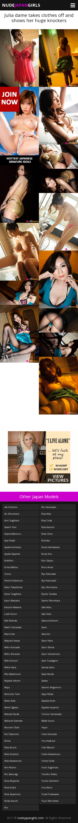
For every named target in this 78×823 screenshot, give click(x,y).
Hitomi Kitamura (13, 580)
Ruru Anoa (47, 567)
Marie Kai (9, 633)
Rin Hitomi (10, 767)
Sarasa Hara (47, 667)
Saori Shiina (47, 647)
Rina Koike (10, 787)
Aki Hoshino (10, 507)
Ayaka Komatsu (12, 547)
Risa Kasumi (47, 527)
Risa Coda (46, 520)
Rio (6, 807)
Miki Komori (11, 660)
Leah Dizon (10, 613)
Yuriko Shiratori (50, 780)
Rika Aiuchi (10, 747)
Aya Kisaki (9, 540)
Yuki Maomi (47, 747)
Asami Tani (10, 527)
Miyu (7, 687)
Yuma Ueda (47, 760)
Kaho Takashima (13, 587)
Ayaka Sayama (12, 553)
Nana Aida (9, 700)
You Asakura (48, 740)
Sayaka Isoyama (50, 707)
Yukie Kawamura (50, 754)
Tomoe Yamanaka (51, 714)
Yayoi (44, 727)
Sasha (44, 680)
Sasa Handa (47, 674)
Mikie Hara (10, 667)
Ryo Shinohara (49, 587)
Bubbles (8, 560)
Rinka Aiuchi (11, 800)
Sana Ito (45, 633)
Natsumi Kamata (13, 720)
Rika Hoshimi (11, 754)
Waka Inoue (47, 720)
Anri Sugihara (11, 520)
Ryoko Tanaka (49, 593)
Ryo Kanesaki (48, 573)
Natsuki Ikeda (11, 714)
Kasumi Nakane (12, 607)
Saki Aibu (46, 607)
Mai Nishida (10, 620)
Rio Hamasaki (48, 507)
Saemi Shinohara (50, 600)
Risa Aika (46, 513)
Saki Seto (46, 613)
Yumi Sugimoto (49, 767)
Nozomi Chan (11, 727)
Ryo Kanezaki (48, 580)
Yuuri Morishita (49, 800)
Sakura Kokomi (49, 620)
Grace (7, 573)
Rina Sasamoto (12, 794)
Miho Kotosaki (12, 647)
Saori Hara (47, 640)
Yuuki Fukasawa (50, 794)
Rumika (45, 540)
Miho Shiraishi (12, 653)
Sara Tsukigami (49, 660)
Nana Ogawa (11, 707)
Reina (7, 740)
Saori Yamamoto (50, 653)
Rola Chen (47, 533)
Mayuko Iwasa (12, 640)
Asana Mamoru (12, 533)
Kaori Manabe (12, 600)
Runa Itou (46, 553)
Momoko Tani (12, 694)
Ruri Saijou (47, 560)
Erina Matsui (11, 567)
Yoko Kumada (49, 734)
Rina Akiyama (11, 780)
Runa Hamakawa (50, 547)
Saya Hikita (47, 694)
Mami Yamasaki (13, 627)
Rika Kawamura (12, 760)
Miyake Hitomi (12, 680)
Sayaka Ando (48, 700)
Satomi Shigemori (51, 687)
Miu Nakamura (12, 674)
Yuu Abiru (46, 787)
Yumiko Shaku (49, 774)
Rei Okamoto (11, 734)
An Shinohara (11, 513)
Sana (44, 627)
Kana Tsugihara (12, 593)
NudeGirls (21, 5)
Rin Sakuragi (11, 774)
